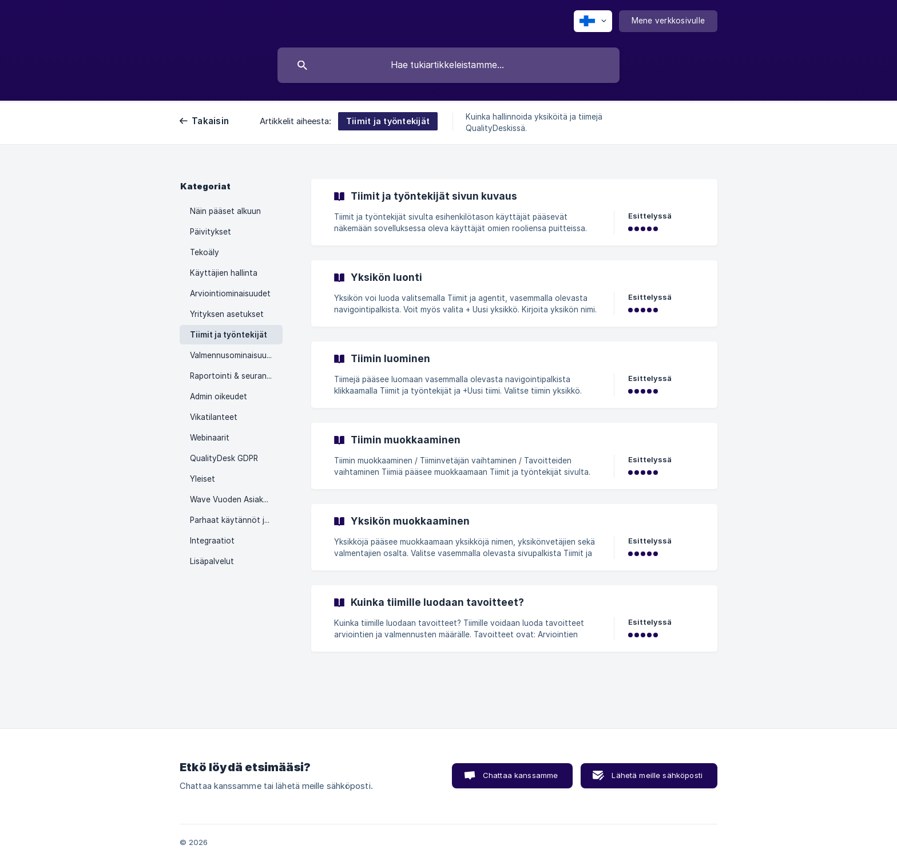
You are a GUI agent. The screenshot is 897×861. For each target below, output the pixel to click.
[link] (514, 212)
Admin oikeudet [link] (218, 396)
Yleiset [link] (202, 478)
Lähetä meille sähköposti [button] (657, 775)
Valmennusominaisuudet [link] (234, 355)
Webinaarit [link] (209, 437)
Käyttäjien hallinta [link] (223, 272)
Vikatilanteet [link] (213, 417)
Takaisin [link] (210, 121)
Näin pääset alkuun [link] (225, 211)
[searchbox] (448, 65)
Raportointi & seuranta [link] (232, 375)
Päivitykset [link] (210, 231)
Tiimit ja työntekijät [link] (228, 334)
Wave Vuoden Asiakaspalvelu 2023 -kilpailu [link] (236, 499)
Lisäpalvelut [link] (212, 561)
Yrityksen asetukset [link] (227, 314)
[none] (593, 21)
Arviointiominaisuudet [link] (230, 293)
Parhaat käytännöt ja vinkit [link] (236, 520)
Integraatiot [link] (212, 540)
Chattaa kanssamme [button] (520, 775)
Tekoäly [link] (204, 252)
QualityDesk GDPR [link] (224, 458)
